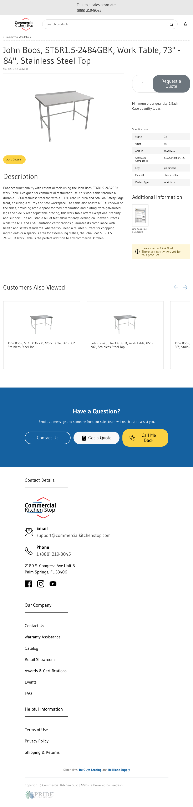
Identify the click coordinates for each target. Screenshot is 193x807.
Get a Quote (96, 438)
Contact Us (48, 438)
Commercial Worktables (18, 37)
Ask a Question (14, 159)
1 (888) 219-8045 (53, 554)
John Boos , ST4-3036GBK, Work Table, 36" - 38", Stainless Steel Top (42, 345)
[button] (185, 287)
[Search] (110, 24)
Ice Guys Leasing (90, 770)
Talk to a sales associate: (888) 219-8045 (96, 8)
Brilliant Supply (119, 770)
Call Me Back (142, 437)
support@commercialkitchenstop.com (73, 535)
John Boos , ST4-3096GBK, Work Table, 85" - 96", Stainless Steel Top (122, 345)
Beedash (117, 785)
